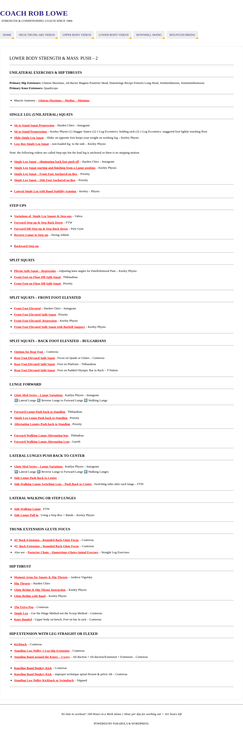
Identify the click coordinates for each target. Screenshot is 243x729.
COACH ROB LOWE (34, 13)
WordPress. (140, 723)
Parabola (120, 723)
